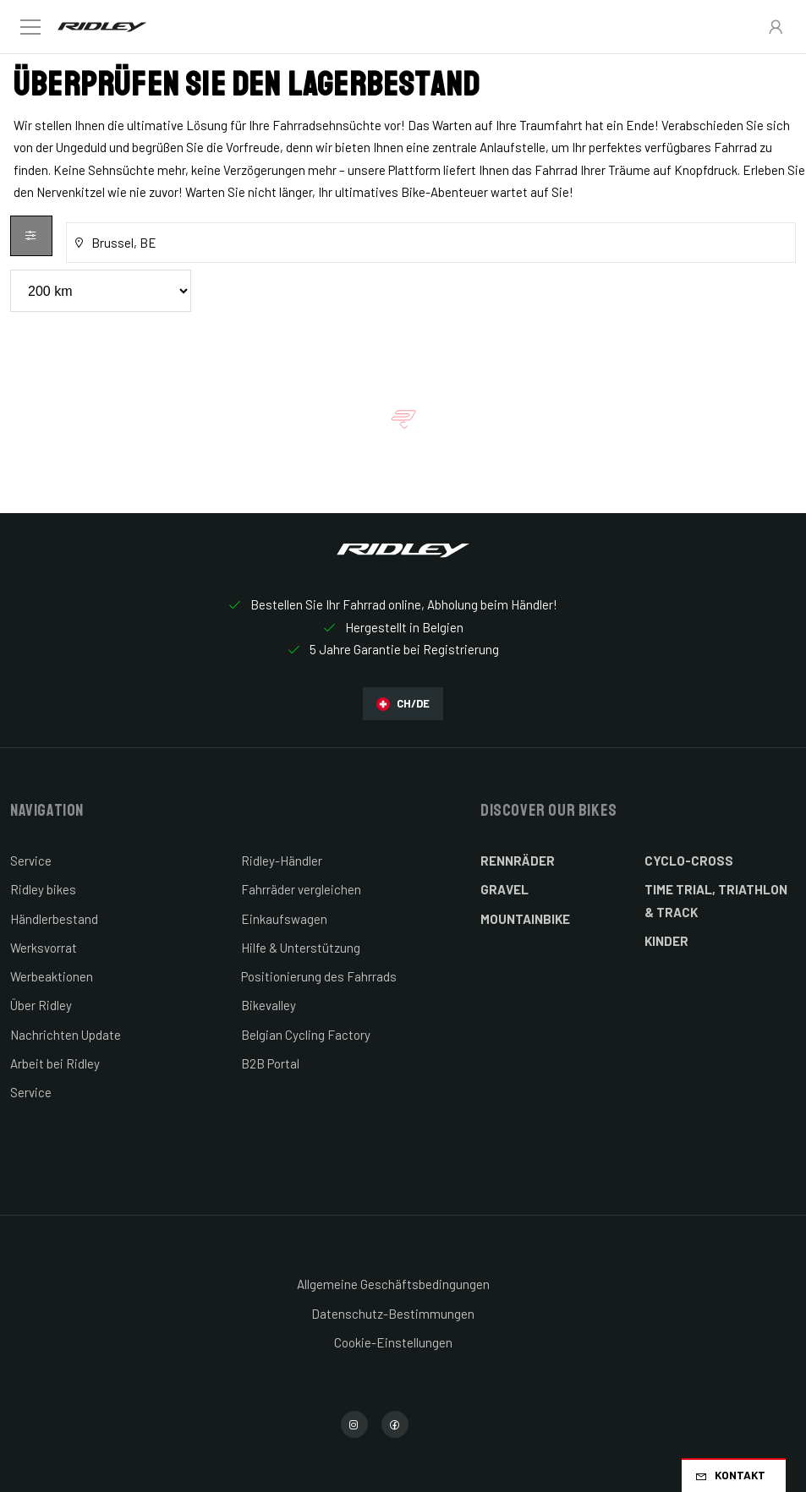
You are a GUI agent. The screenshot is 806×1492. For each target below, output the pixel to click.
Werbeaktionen (51, 976)
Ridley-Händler (281, 860)
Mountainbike (525, 918)
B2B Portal (270, 1063)
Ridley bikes (43, 889)
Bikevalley (268, 1005)
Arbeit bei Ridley (55, 1063)
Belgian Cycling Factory (305, 1034)
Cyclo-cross (688, 860)
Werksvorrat (43, 947)
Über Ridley (41, 1005)
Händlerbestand (54, 918)
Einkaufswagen (284, 918)
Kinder (666, 940)
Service (31, 860)
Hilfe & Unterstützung (300, 947)
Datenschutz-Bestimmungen (392, 1313)
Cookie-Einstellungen (393, 1342)
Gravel (504, 889)
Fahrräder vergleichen (301, 889)
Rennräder (517, 860)
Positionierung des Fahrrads (319, 976)
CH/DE (403, 704)
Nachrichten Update (65, 1034)
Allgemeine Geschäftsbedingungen (393, 1284)
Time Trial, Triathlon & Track (715, 900)
